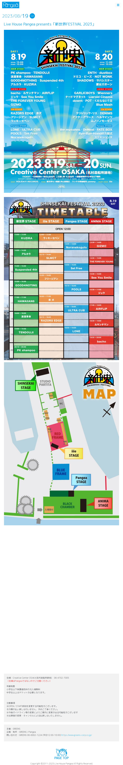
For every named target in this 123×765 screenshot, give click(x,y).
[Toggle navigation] (118, 5)
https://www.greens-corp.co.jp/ (77, 735)
